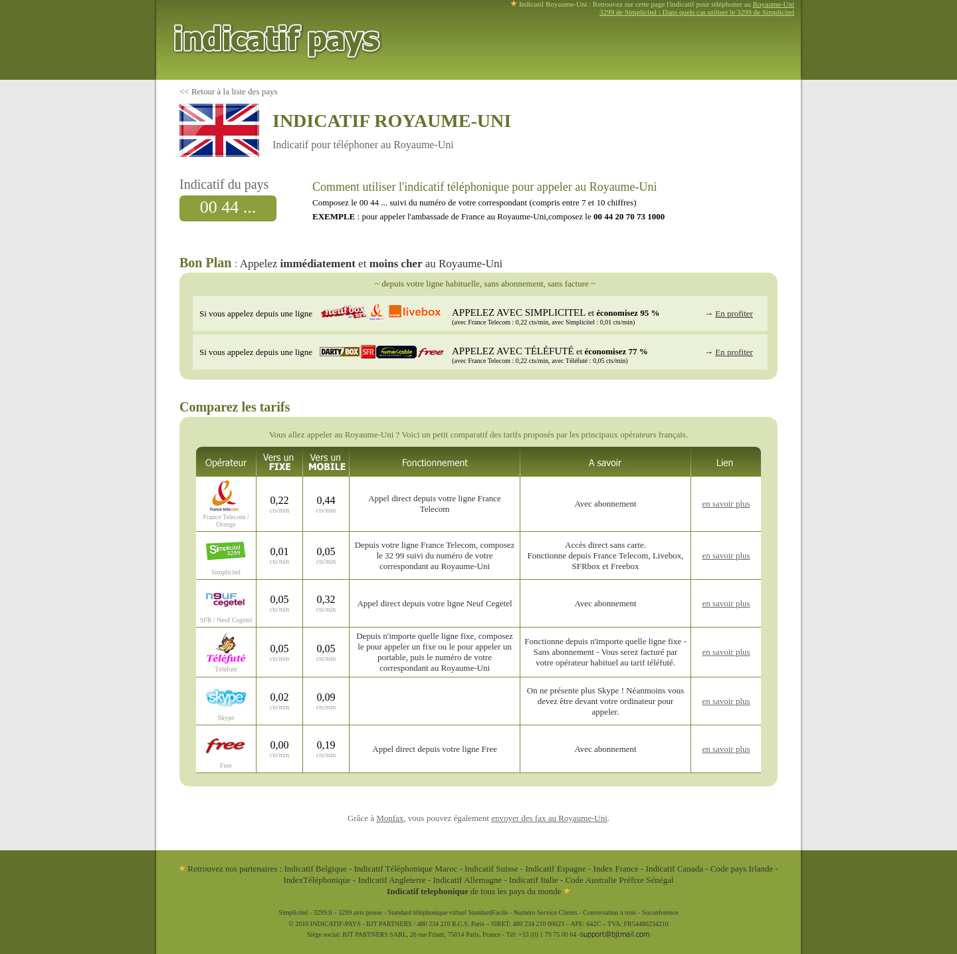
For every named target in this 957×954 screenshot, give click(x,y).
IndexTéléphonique (317, 880)
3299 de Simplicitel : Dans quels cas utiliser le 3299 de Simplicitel (696, 12)
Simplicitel (293, 912)
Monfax (389, 818)
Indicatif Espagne (555, 869)
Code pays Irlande (742, 869)
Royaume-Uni (773, 4)
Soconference (660, 912)
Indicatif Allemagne (467, 880)
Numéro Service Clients (546, 912)
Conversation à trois (610, 912)
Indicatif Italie (533, 880)
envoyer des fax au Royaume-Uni (549, 818)
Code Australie (591, 880)
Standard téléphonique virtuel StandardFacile (448, 912)
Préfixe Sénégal (646, 880)
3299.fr (323, 912)
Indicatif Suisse (491, 869)
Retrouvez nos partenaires (228, 869)
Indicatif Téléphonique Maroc (406, 869)
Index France (616, 869)
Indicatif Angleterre (391, 880)
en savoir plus (726, 504)
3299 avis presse (360, 912)
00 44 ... (228, 207)
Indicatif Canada (674, 869)
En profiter (734, 313)
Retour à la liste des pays (234, 91)
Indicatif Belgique (315, 869)
